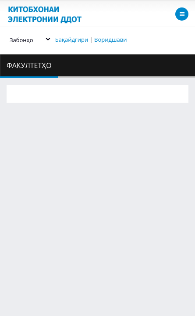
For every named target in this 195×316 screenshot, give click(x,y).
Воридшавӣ (110, 39)
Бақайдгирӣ (71, 39)
